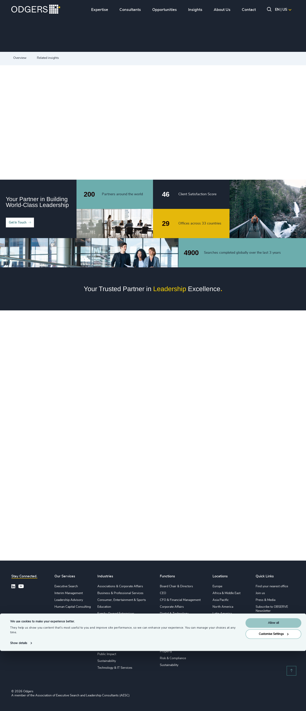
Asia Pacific (221, 599)
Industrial (103, 640)
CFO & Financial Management (180, 599)
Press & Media (265, 599)
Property (166, 651)
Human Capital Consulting (72, 606)
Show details (18, 703)
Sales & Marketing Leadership (180, 637)
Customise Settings (273, 694)
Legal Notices (265, 617)
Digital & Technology (174, 613)
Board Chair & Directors (176, 586)
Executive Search (66, 586)
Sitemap (261, 624)
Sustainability (106, 660)
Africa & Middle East (226, 593)
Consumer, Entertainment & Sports (121, 599)
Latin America (222, 613)
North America (223, 606)
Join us (260, 593)
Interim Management (68, 593)
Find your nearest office (272, 586)
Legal (163, 631)
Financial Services (109, 620)
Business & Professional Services (120, 593)
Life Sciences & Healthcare (115, 633)
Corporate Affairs (172, 606)
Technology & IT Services (114, 667)
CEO (163, 593)
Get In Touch (17, 222)
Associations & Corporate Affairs (120, 586)
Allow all (273, 683)
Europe (217, 586)
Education (104, 606)
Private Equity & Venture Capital (119, 627)
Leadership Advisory (68, 599)
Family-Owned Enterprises (115, 613)
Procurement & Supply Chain (180, 644)
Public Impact (106, 654)
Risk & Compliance (173, 658)
